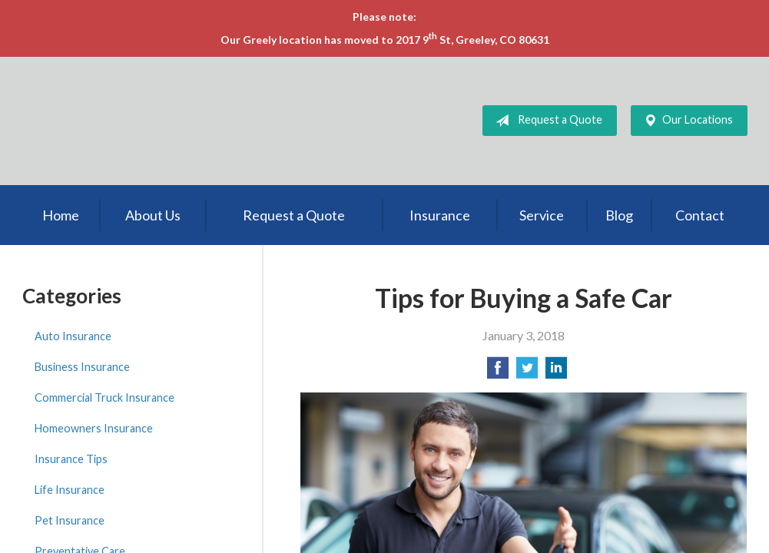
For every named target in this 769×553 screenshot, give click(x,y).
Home (60, 215)
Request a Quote (545, 120)
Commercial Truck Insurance (104, 397)
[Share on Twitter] (527, 372)
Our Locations (685, 120)
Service (541, 215)
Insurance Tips (71, 458)
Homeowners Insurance (94, 428)
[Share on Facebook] (498, 372)
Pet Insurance (69, 520)
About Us (153, 215)
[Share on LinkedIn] (556, 372)
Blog (619, 215)
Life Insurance (69, 489)
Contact (699, 215)
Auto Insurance (73, 336)
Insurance (439, 215)
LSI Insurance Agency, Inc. (137, 121)
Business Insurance (82, 366)
